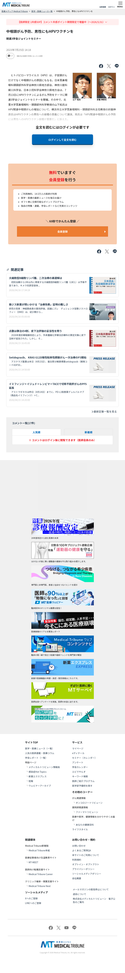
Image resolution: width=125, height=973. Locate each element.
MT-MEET (33, 862)
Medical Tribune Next (40, 886)
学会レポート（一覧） (36, 757)
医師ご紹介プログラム (83, 781)
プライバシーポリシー (83, 869)
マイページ (77, 748)
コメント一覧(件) (23, 423)
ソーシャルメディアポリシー (86, 873)
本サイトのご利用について (85, 855)
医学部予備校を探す (82, 785)
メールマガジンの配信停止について (91, 889)
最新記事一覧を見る (104, 411)
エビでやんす (79, 771)
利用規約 (76, 859)
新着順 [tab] (88, 432)
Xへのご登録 (31, 898)
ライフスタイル (80, 829)
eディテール (78, 753)
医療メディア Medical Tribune (15, 11)
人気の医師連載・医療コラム (39, 753)
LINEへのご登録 (33, 903)
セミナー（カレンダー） (84, 757)
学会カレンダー (80, 767)
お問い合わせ (79, 845)
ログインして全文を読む (62, 140)
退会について (79, 894)
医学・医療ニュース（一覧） (39, 748)
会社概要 (76, 878)
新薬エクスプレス (38, 776)
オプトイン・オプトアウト (85, 864)
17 (10, 55)
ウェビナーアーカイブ (40, 785)
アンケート (77, 762)
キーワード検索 (80, 776)
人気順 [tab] (36, 432)
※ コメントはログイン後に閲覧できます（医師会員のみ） (62, 440)
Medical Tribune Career (41, 874)
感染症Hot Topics (37, 771)
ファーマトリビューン (87, 812)
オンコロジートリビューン (89, 802)
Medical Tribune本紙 (39, 850)
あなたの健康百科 (85, 824)
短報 (31, 781)
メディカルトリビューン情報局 (44, 767)
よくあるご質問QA (81, 850)
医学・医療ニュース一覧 (42, 11)
